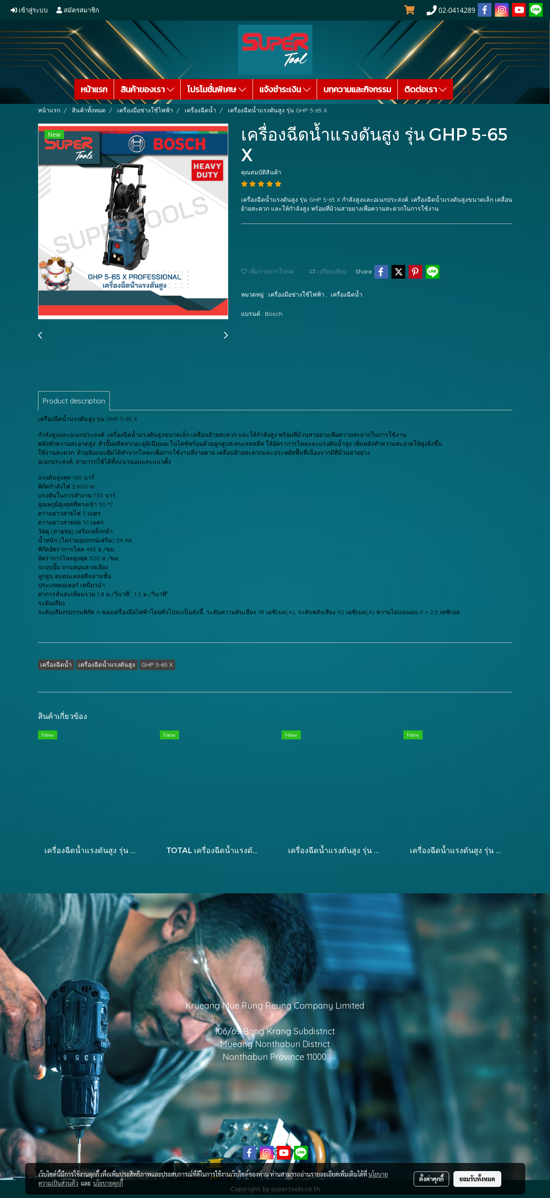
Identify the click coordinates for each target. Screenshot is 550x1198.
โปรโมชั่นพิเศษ (216, 89)
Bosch (273, 314)
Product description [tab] (74, 401)
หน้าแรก (94, 89)
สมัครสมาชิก (77, 10)
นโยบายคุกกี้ (108, 1183)
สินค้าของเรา (147, 89)
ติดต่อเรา (425, 89)
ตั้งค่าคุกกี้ (431, 1179)
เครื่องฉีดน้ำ (346, 294)
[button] (466, 89)
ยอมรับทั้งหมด (477, 1179)
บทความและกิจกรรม (357, 89)
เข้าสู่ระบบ (29, 10)
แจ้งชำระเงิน (285, 89)
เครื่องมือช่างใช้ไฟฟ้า (297, 294)
